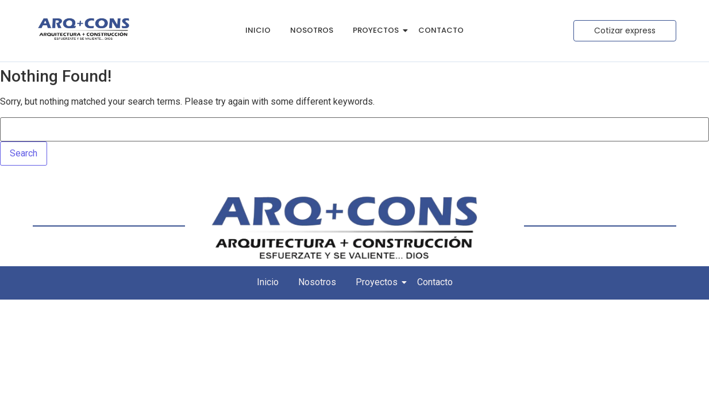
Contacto (441, 30)
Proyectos (378, 30)
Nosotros (311, 30)
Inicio (258, 30)
